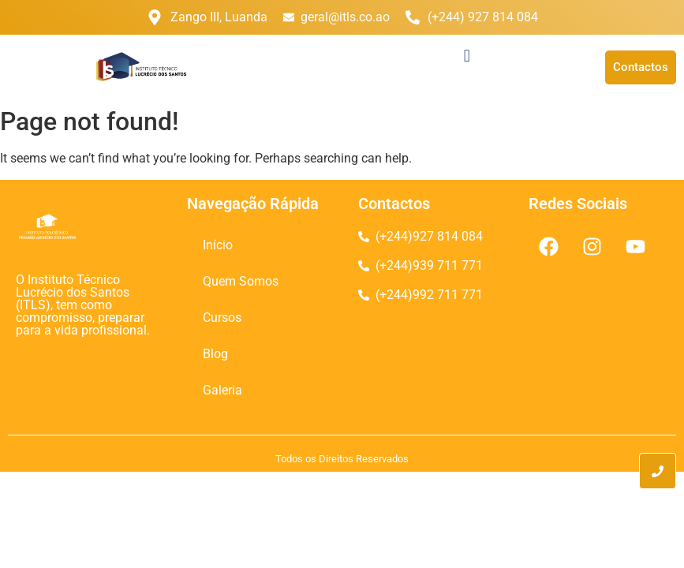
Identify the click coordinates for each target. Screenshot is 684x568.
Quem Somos (240, 281)
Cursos (222, 317)
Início (218, 244)
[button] (466, 56)
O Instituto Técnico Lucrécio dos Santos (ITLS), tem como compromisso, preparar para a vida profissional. (83, 305)
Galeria (222, 390)
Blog (215, 353)
